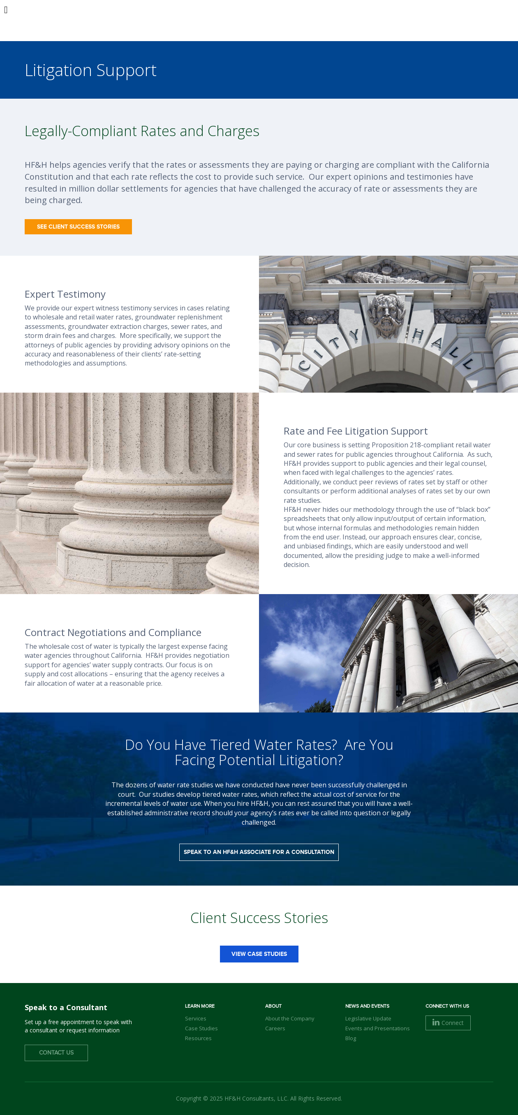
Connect (448, 1023)
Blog (350, 1038)
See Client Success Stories (78, 226)
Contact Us (56, 1053)
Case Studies (201, 1028)
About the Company (289, 1018)
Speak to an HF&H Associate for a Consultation (259, 852)
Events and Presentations (377, 1028)
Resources (198, 1038)
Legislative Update (368, 1018)
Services (195, 1018)
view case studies (259, 954)
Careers (275, 1028)
